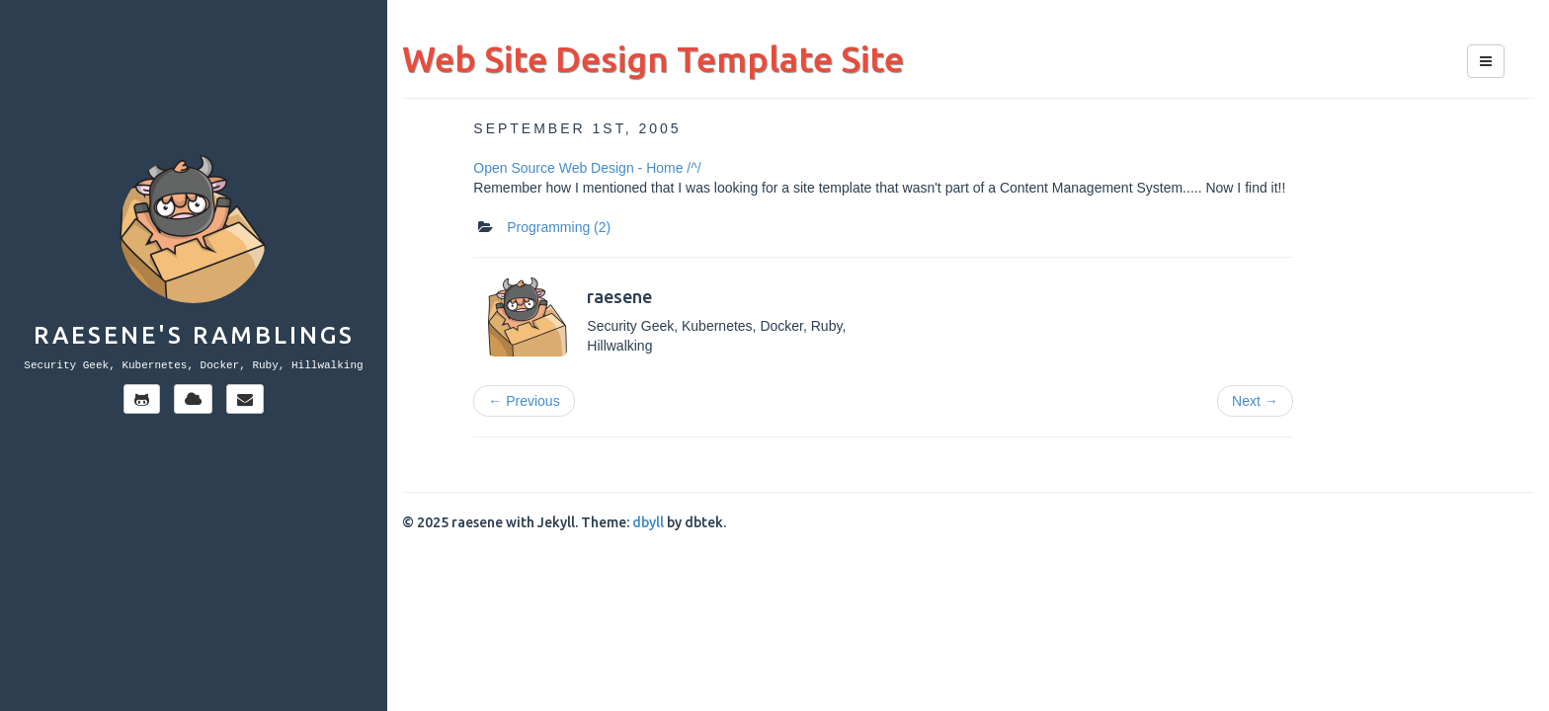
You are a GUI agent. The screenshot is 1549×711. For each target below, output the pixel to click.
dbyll (648, 522)
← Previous (523, 401)
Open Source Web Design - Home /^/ (586, 168)
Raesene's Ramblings (194, 335)
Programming (559, 227)
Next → (1255, 401)
